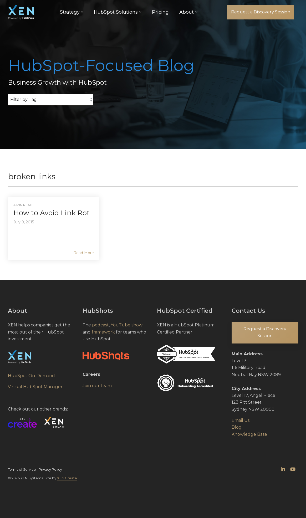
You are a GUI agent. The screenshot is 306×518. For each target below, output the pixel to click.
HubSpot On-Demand (31, 375)
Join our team (97, 385)
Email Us (240, 420)
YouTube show (126, 324)
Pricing (160, 12)
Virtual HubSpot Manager (35, 386)
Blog (237, 427)
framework (103, 332)
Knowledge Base (249, 434)
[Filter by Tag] (50, 99)
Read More (83, 253)
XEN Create (67, 478)
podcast (100, 324)
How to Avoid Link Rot (51, 213)
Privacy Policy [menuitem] (50, 469)
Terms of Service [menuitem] (22, 469)
